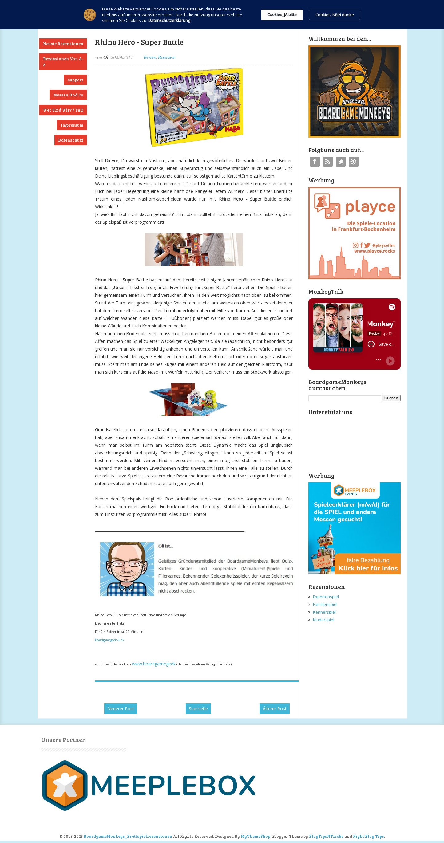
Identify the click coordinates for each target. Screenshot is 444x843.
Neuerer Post (120, 709)
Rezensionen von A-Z (63, 62)
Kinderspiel (323, 619)
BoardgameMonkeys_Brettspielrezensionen (128, 836)
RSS (328, 162)
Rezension (167, 57)
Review (150, 57)
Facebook (315, 162)
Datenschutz (70, 140)
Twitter (341, 162)
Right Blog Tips (368, 836)
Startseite (198, 709)
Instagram (354, 162)
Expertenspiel (326, 596)
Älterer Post (275, 709)
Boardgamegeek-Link (109, 640)
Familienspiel (325, 604)
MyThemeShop (255, 836)
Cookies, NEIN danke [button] (334, 15)
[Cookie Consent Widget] (222, 14)
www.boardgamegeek (154, 664)
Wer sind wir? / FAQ (63, 110)
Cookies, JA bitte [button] (282, 14)
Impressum (72, 125)
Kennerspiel (324, 612)
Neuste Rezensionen (63, 43)
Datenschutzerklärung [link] (169, 20)
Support (75, 80)
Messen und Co (68, 95)
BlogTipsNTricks (326, 836)
